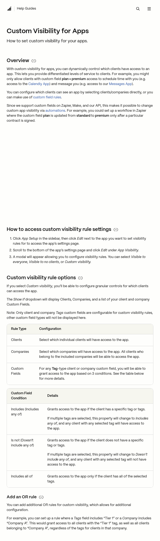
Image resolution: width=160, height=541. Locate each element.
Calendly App (38, 84)
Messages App (120, 84)
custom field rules (47, 97)
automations (55, 110)
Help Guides (26, 8)
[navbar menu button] (149, 9)
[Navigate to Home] (9, 9)
